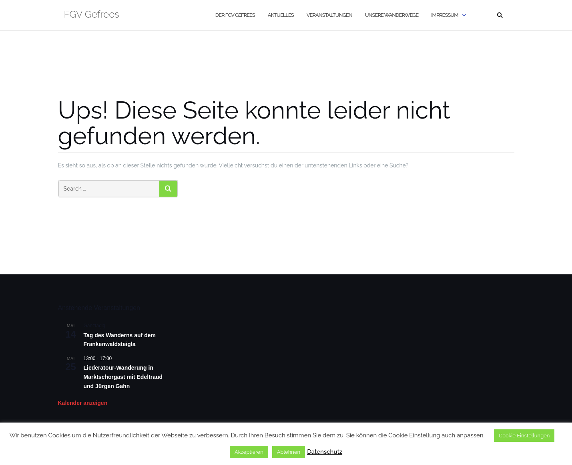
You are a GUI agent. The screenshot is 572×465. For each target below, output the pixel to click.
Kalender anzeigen (83, 403)
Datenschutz (324, 451)
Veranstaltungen (329, 15)
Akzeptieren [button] (249, 452)
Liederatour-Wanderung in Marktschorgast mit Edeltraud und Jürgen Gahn (123, 376)
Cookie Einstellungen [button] (524, 436)
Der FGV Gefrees (235, 15)
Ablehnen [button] (288, 452)
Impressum (444, 15)
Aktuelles (281, 15)
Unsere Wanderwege (391, 15)
